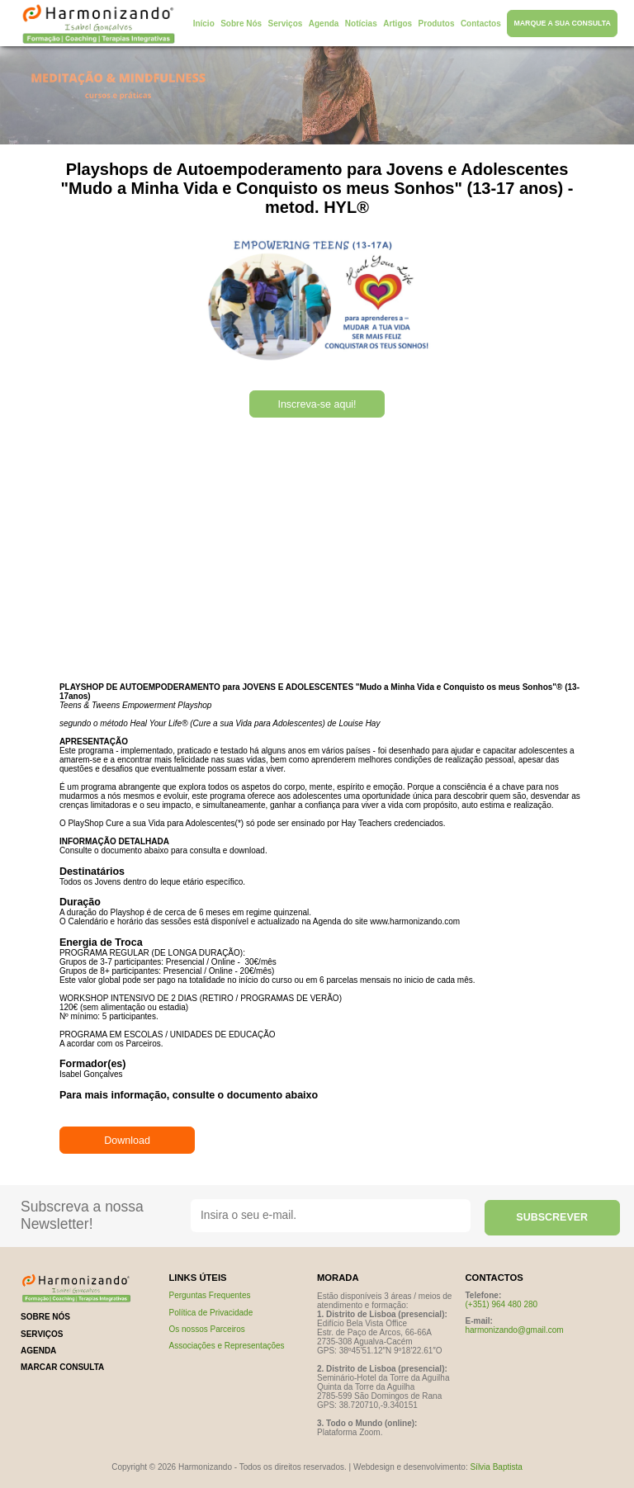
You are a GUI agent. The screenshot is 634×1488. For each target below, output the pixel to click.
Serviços (285, 23)
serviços (42, 1334)
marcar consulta (62, 1367)
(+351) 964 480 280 (502, 1304)
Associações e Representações (227, 1345)
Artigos (397, 23)
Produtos (437, 23)
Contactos (481, 23)
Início (204, 23)
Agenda (324, 23)
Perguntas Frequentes (210, 1295)
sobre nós (45, 1316)
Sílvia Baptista (496, 1466)
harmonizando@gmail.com (515, 1329)
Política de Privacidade (211, 1312)
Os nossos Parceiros (207, 1329)
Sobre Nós (241, 23)
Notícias (361, 23)
